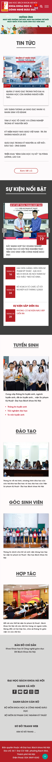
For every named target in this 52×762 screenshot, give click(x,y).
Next (47, 80)
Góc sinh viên (26, 503)
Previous (4, 80)
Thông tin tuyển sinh (17, 407)
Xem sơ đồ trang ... (26, 732)
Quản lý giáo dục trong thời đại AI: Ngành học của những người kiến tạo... (25, 94)
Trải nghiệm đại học (17, 411)
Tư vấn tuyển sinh (16, 415)
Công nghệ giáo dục (22, 10)
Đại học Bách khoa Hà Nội (23, 3)
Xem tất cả (26, 171)
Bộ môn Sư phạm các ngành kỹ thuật (26, 715)
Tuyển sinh (26, 345)
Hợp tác (26, 574)
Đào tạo (26, 432)
